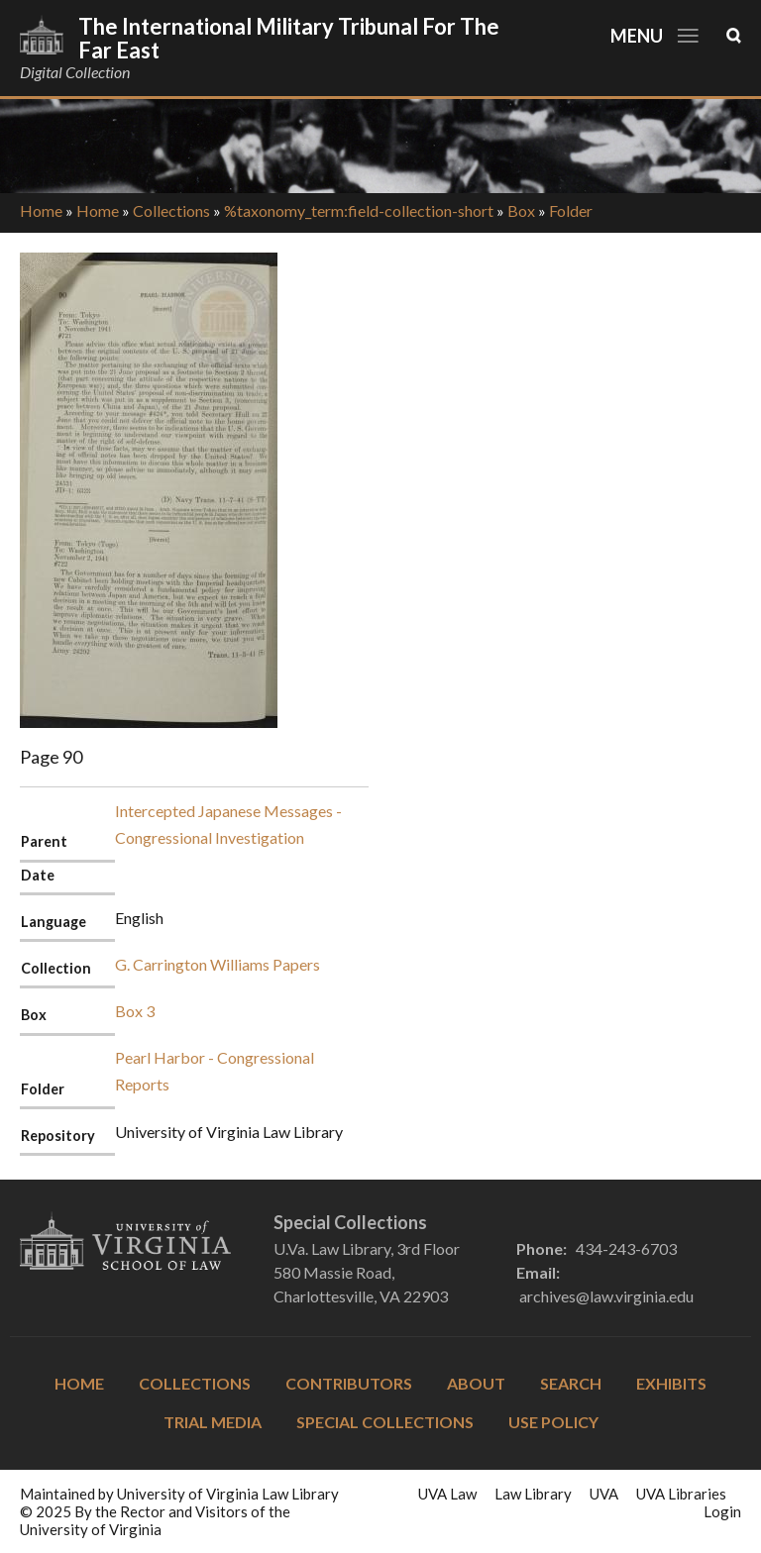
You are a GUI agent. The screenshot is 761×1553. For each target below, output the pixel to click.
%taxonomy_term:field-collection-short (358, 210)
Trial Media (212, 1421)
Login (722, 1511)
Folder (571, 210)
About (476, 1383)
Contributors (348, 1383)
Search (570, 1383)
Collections (171, 210)
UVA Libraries (681, 1493)
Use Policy (553, 1421)
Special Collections (385, 1421)
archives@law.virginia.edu (606, 1296)
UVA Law (447, 1493)
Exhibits (671, 1383)
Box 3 (135, 1010)
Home (41, 210)
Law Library (533, 1493)
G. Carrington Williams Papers (217, 964)
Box (521, 210)
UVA (604, 1493)
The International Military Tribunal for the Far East (288, 38)
